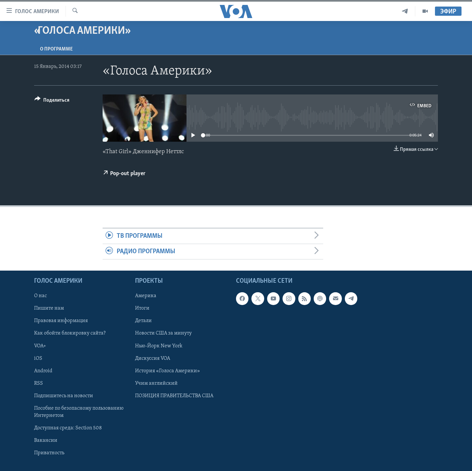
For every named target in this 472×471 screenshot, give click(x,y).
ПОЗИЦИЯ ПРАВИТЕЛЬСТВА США (174, 396)
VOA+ (40, 346)
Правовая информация (61, 321)
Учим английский (156, 383)
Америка (145, 296)
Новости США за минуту (163, 333)
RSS (38, 383)
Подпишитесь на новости (63, 396)
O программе (56, 49)
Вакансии (45, 440)
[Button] (51, 101)
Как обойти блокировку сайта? (70, 333)
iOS (38, 358)
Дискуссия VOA (152, 358)
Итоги (142, 308)
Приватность (49, 453)
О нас (40, 296)
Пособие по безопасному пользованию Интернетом (79, 412)
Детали (143, 321)
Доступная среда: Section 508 (68, 428)
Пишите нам (49, 308)
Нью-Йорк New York (158, 346)
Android (43, 371)
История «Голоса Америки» (167, 371)
